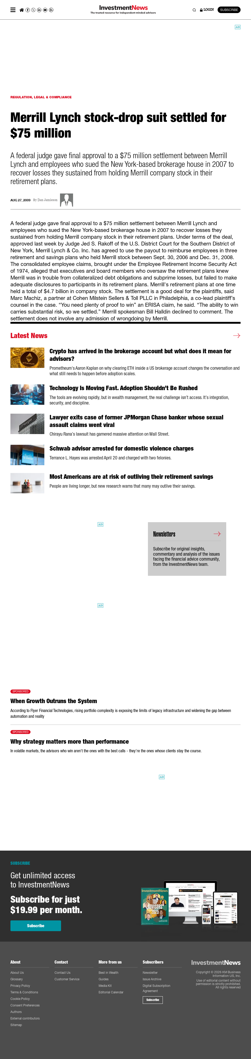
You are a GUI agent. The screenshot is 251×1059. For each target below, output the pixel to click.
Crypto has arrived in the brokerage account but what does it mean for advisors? (140, 355)
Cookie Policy (20, 999)
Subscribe (35, 925)
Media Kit (105, 986)
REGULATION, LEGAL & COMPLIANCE (40, 97)
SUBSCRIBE (229, 10)
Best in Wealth (108, 973)
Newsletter (150, 973)
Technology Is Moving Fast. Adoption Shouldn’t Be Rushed (124, 388)
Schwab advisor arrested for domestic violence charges (122, 448)
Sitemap (16, 1025)
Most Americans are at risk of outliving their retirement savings (131, 476)
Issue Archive (152, 979)
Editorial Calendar (111, 992)
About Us (17, 973)
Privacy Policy (20, 986)
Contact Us (62, 973)
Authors (16, 1012)
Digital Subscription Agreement (156, 988)
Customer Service (67, 979)
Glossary (16, 979)
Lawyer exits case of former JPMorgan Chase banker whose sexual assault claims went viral (136, 421)
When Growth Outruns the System (53, 701)
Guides (104, 979)
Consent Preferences (25, 1005)
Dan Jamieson (47, 200)
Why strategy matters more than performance (69, 741)
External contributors (25, 1018)
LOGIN (207, 10)
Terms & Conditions (24, 992)
